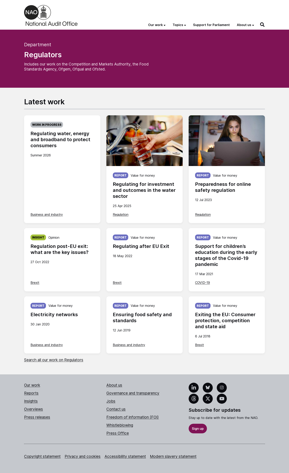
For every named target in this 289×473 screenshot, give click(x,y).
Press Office (117, 433)
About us (114, 385)
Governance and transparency (132, 393)
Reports (31, 393)
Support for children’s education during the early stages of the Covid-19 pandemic (226, 255)
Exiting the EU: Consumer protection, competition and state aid (225, 320)
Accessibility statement (125, 456)
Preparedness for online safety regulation (223, 187)
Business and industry (47, 214)
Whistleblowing (119, 425)
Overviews (33, 409)
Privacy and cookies (83, 456)
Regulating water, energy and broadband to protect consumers (60, 139)
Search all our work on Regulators (53, 360)
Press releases (37, 417)
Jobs (110, 401)
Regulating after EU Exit (141, 246)
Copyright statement (42, 456)
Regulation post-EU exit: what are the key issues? (60, 249)
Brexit (35, 283)
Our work (32, 385)
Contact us (116, 409)
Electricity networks (54, 314)
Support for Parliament (211, 25)
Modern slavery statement (173, 456)
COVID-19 (202, 283)
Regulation (120, 214)
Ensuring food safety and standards (142, 317)
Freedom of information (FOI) (132, 417)
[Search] (262, 24)
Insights (31, 401)
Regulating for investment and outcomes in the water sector (144, 190)
